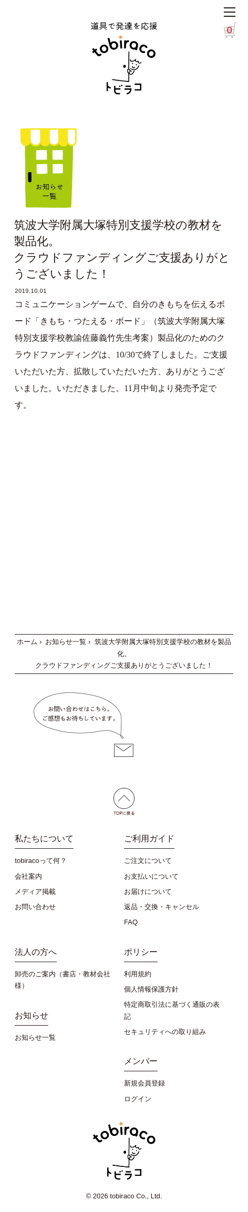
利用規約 (137, 974)
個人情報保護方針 (151, 989)
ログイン (137, 1099)
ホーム (27, 642)
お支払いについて (151, 876)
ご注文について (148, 861)
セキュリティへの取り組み (165, 1032)
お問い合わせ (35, 907)
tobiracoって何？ (40, 861)
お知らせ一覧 (65, 642)
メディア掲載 (35, 891)
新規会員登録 (144, 1083)
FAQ (131, 922)
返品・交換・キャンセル (161, 907)
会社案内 (28, 876)
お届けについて (148, 891)
